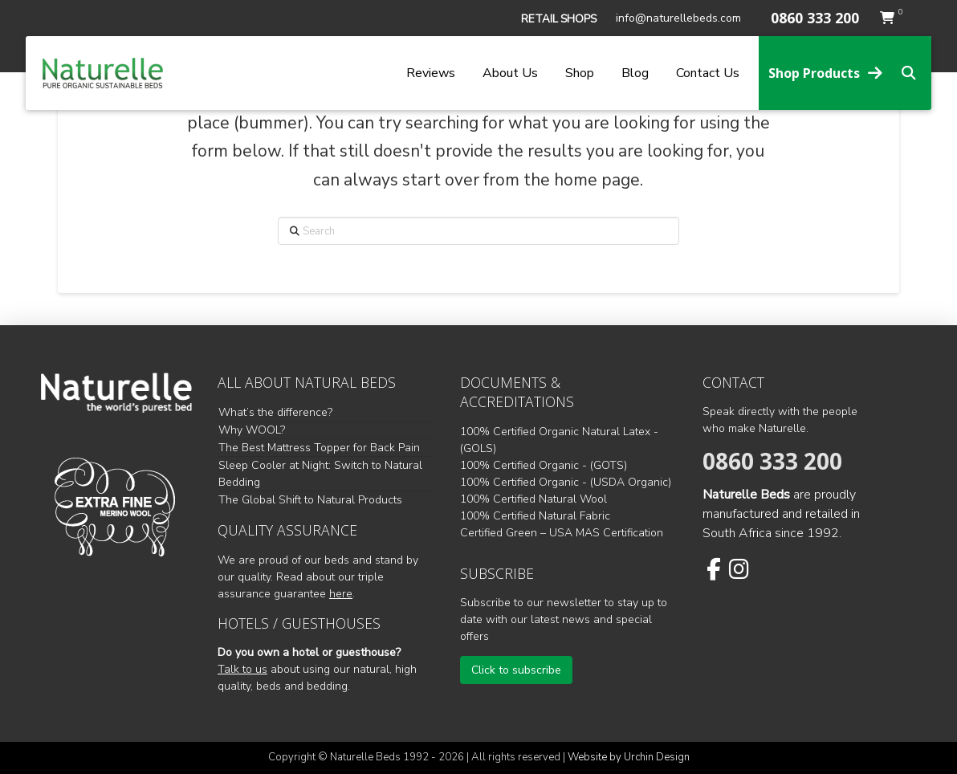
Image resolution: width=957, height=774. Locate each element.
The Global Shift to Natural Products (310, 499)
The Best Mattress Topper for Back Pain (319, 447)
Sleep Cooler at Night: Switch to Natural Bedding (320, 474)
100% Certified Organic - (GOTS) (543, 465)
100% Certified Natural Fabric (535, 515)
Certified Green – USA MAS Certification (561, 532)
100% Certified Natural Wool (533, 499)
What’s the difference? (275, 412)
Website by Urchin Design (629, 757)
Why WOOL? (251, 430)
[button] (559, 19)
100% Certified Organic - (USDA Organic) (565, 482)
